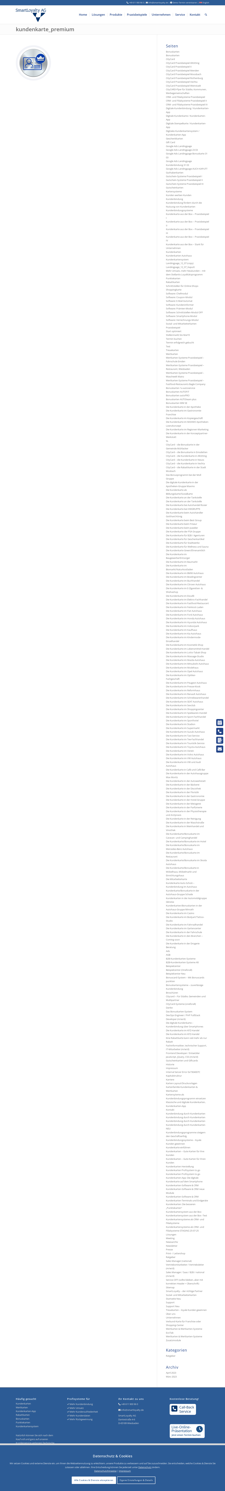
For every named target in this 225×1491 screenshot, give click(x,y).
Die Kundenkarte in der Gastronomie (185, 796)
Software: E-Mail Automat (179, 301)
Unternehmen (173, 1317)
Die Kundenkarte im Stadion (180, 724)
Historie (170, 1064)
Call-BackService (182, 1409)
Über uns (170, 1313)
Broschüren (172, 992)
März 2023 (171, 1376)
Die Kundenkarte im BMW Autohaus (185, 573)
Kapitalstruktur (174, 1075)
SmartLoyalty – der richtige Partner (184, 1291)
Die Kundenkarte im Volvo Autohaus (185, 754)
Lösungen (171, 1234)
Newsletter (171, 1245)
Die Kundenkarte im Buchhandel (183, 580)
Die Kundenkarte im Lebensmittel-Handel (187, 648)
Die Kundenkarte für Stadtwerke (183, 542)
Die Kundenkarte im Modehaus (182, 667)
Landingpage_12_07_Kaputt (180, 267)
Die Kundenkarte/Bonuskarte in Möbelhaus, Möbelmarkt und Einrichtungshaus (182, 871)
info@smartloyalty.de (132, 1409)
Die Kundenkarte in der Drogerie (183, 943)
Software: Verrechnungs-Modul (182, 320)
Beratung (171, 947)
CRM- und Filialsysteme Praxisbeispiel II (186, 100)
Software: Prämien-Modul (179, 308)
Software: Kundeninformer (180, 304)
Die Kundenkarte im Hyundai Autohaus (186, 622)
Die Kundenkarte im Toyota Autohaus (185, 746)
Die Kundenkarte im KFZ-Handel (182, 1030)
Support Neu (172, 1306)
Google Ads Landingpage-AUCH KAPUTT (186, 168)
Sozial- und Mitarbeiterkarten (181, 1295)
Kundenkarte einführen (178, 1147)
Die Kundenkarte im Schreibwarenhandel (187, 697)
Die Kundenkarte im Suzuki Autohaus (185, 731)
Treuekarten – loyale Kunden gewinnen (186, 1310)
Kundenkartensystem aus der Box (183, 1211)
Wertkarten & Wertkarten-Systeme (184, 1336)
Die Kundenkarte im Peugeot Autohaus (186, 682)
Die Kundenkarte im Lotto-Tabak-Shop (186, 652)
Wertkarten (172, 354)
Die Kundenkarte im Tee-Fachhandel (185, 739)
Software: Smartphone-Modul (181, 316)
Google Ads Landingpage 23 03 (182, 149)
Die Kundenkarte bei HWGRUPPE (183, 509)
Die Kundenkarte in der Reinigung (183, 818)
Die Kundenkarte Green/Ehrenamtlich (185, 550)
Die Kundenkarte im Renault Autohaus (186, 694)
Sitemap (170, 1287)
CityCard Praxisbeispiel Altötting (182, 63)
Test (168, 346)
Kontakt (170, 1109)
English (204, 2)
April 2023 (171, 1372)
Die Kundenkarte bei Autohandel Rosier (186, 505)
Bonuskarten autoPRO (177, 395)
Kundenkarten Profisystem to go (183, 1170)
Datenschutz (145, 1467)
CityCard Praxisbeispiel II (179, 66)
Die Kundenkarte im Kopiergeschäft (184, 418)
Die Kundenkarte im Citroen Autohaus (186, 584)
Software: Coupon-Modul (179, 297)
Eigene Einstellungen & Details (136, 1480)
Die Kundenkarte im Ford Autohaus (184, 614)
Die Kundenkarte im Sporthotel (182, 720)
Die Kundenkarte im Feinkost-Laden (184, 607)
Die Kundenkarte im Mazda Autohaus (185, 660)
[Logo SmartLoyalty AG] (54, 14)
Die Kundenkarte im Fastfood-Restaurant (187, 603)
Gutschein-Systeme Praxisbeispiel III (185, 183)
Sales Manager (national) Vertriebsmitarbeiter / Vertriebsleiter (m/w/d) (185, 1264)
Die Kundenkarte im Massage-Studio (185, 656)
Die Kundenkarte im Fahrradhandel (184, 924)
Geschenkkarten (174, 138)
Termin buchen (174, 338)
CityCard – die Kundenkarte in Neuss (185, 459)
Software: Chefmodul (177, 293)
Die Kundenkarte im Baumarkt (182, 561)
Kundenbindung (174, 199)
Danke (169, 1007)
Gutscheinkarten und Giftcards (182, 1060)
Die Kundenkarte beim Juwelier (182, 527)
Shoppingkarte (173, 289)
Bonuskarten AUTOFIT (177, 391)
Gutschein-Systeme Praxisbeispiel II (184, 180)
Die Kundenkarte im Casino (180, 913)
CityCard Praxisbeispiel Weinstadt (183, 85)
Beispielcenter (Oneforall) (179, 969)
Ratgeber (170, 1257)
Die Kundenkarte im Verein (180, 750)
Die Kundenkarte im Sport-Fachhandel (186, 716)
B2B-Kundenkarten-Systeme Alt (182, 962)
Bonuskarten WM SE (176, 403)
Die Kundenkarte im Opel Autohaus (184, 671)
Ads (168, 951)
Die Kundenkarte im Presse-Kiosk (183, 686)
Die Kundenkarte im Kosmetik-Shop (184, 644)
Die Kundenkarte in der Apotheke (183, 406)
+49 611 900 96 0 (129, 1404)
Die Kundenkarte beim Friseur (181, 523)
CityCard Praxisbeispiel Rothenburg (184, 78)
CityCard (170, 59)
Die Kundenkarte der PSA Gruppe (183, 531)
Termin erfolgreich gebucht (180, 342)
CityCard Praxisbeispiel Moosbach (183, 74)
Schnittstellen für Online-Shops (182, 286)
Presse (169, 1249)
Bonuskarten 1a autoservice (180, 388)
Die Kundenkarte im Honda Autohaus (185, 618)
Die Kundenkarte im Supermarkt (183, 728)
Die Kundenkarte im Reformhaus (183, 690)
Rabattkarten (173, 282)
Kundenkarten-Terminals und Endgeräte (187, 1200)
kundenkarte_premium (45, 29)
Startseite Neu (173, 1298)
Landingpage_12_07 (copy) (180, 263)
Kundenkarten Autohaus (179, 255)
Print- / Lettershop (175, 1253)
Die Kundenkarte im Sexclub (180, 705)
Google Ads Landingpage (179, 146)
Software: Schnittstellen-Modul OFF (184, 312)
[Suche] (205, 14)
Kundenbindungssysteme (179, 210)
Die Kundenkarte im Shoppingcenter (185, 709)
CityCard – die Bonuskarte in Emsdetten (186, 452)
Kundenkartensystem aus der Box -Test (186, 1215)
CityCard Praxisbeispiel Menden (182, 70)
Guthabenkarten (174, 172)
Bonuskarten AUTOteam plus (181, 399)
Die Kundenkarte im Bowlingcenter (184, 576)
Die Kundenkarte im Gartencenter (183, 928)
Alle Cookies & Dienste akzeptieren (93, 1480)
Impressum (172, 1068)
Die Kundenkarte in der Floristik (182, 792)
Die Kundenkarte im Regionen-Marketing (187, 429)
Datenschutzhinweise (105, 1470)
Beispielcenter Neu (175, 973)
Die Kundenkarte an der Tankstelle (184, 497)
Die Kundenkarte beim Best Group (184, 520)
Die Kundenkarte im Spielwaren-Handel (186, 712)
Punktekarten (173, 278)
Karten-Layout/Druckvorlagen (181, 1083)
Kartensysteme (174, 191)
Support (170, 1302)
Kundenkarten (173, 251)
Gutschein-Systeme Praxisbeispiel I (184, 176)
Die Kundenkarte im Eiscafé (180, 595)
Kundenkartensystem (177, 259)
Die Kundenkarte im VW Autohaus (183, 758)
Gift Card (170, 142)
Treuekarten (172, 350)
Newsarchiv (172, 1241)
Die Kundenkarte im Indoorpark (182, 626)
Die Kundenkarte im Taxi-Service (183, 735)
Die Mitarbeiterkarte (176, 879)
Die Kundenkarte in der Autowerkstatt (186, 781)
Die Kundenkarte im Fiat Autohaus (184, 610)
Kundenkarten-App (26, 1411)
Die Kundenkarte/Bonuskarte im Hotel (186, 841)
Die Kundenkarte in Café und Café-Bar (185, 769)
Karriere (170, 1079)
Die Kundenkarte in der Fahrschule (184, 932)
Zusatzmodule (173, 1340)
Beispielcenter (173, 966)
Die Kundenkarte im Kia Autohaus (183, 633)
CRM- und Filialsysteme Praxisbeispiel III (187, 104)
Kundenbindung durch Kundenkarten (185, 1113)
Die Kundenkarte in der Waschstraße (185, 822)
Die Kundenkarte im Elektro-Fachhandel (186, 599)
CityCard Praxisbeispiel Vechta (181, 81)
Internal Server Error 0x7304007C (183, 1072)
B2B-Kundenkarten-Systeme (180, 958)
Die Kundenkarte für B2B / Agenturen (185, 535)
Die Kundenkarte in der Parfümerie (184, 807)
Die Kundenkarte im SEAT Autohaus (184, 701)
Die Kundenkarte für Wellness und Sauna (187, 546)
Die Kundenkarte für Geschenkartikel (185, 539)
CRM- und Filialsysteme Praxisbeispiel (185, 97)
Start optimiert (173, 331)
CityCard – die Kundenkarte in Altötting (186, 455)
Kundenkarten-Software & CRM (182, 1185)
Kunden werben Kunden (178, 195)
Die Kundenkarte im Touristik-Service (185, 743)
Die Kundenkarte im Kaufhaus (181, 629)
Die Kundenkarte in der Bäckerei (182, 784)
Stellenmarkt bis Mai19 (178, 335)
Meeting (170, 1238)
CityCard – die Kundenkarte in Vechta (185, 463)
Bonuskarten (172, 51)
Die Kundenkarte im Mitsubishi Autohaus (187, 663)
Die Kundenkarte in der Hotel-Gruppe (185, 799)
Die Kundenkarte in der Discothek (183, 788)
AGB (168, 954)
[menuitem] (83, 14)
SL (167, 440)
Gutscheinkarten (174, 187)
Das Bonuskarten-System (179, 1011)
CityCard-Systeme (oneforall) (181, 1004)
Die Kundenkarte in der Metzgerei (183, 803)
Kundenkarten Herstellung (180, 1166)
